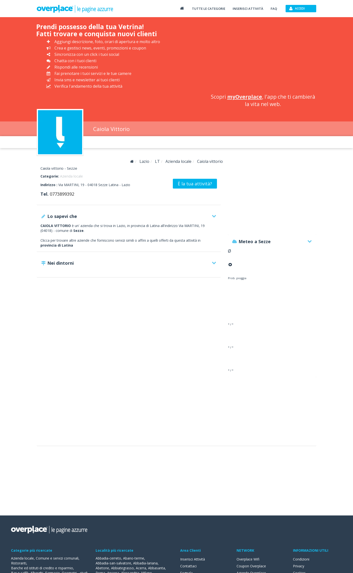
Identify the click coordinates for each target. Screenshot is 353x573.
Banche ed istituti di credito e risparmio (42, 568)
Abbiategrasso (122, 568)
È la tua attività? (195, 184)
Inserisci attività (248, 8)
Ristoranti (18, 563)
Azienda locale (71, 176)
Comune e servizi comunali (57, 558)
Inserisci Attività (192, 559)
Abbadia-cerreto (108, 558)
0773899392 (62, 194)
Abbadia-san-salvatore (113, 563)
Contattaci (188, 566)
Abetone (102, 568)
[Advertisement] (263, 56)
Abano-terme (133, 558)
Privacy (298, 566)
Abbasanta (156, 568)
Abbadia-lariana (145, 563)
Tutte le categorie (208, 8)
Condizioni (301, 559)
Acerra (141, 568)
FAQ (274, 8)
